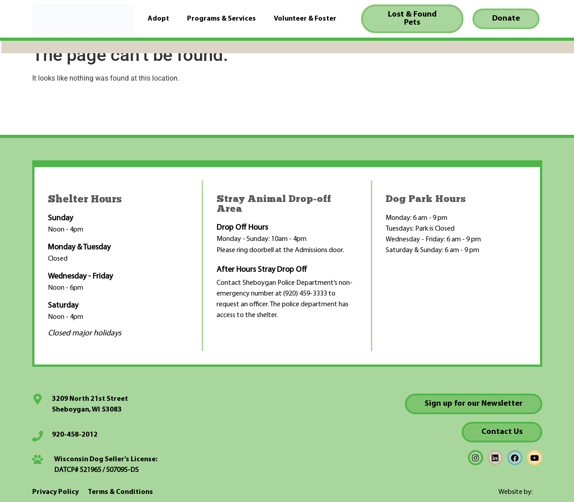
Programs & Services (221, 18)
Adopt (158, 18)
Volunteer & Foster (305, 18)
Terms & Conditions (120, 492)
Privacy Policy (55, 492)
